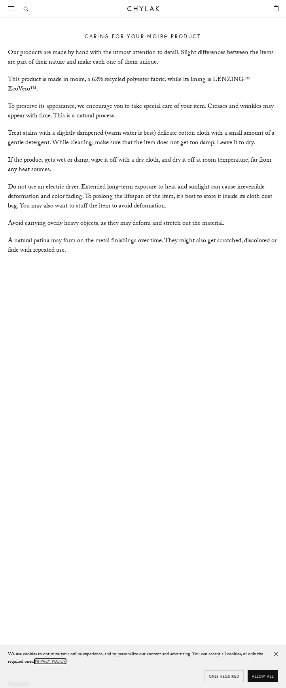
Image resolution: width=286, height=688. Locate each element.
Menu (14, 7)
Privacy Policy (50, 661)
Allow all (263, 676)
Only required (224, 676)
